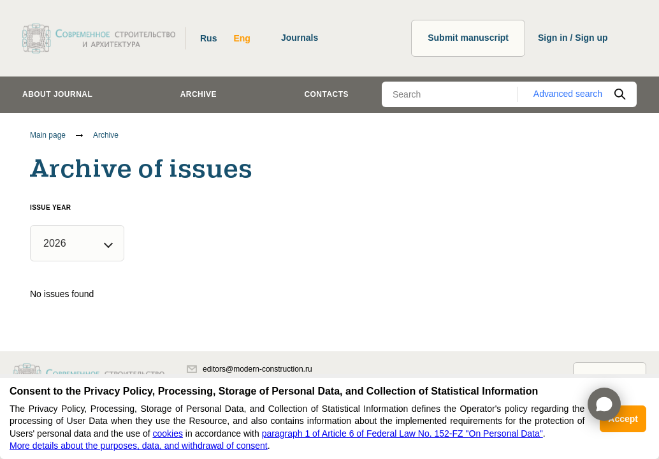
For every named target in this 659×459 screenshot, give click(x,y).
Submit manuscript (468, 38)
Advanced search (567, 94)
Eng (241, 38)
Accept (623, 419)
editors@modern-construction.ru (249, 369)
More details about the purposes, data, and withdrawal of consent (139, 446)
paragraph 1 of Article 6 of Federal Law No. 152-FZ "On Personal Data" (402, 433)
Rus (208, 38)
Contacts (326, 94)
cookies (167, 433)
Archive (198, 94)
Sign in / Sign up (573, 38)
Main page (48, 135)
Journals (299, 38)
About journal (57, 94)
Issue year (50, 207)
